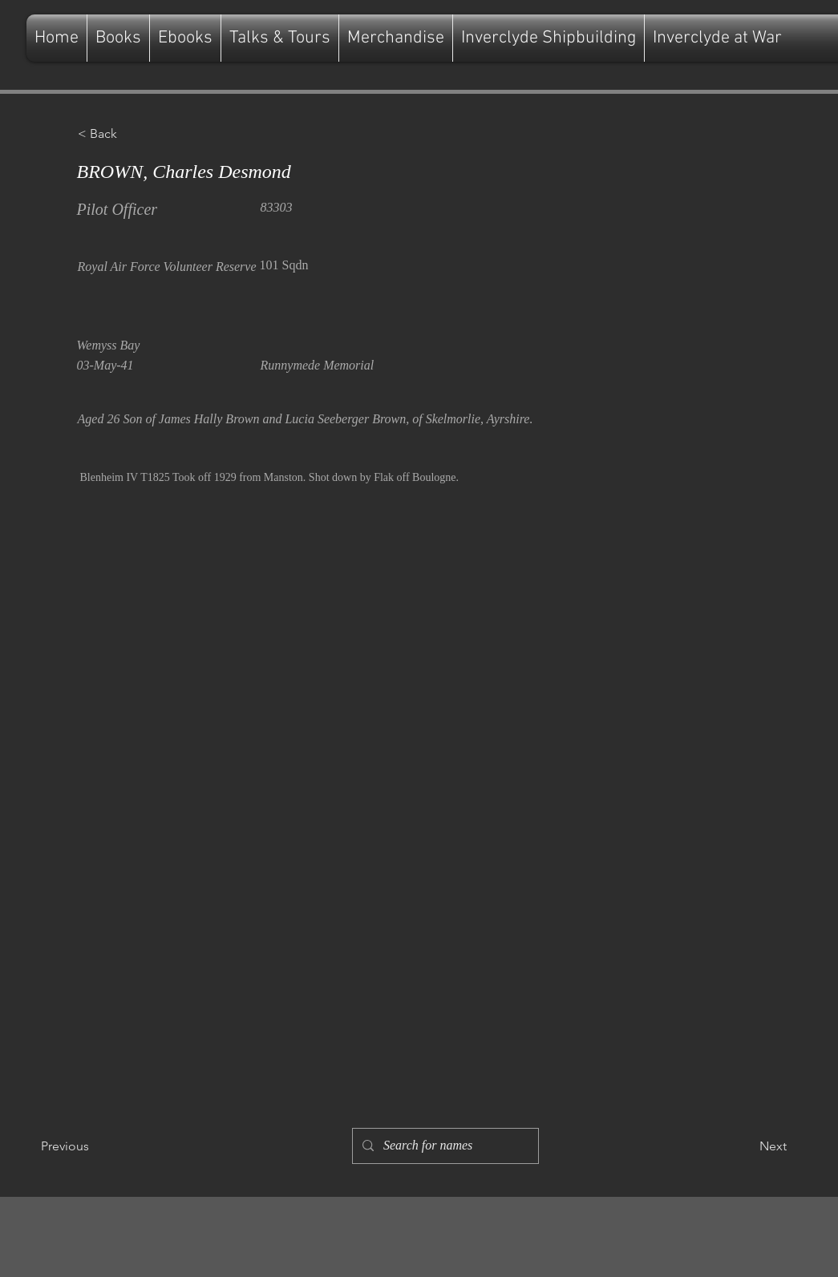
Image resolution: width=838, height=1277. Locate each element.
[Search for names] (443, 1146)
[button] (131, 134)
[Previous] (94, 1146)
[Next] (746, 1146)
